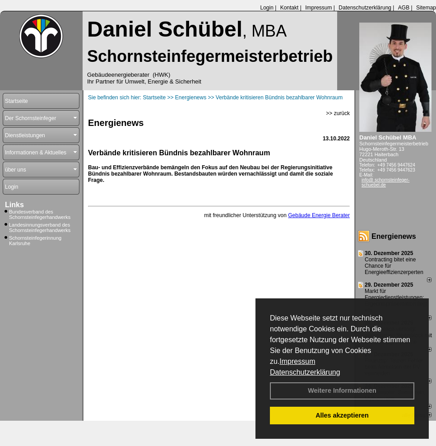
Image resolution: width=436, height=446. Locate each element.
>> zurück (338, 113)
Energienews (393, 236)
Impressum (297, 361)
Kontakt (289, 8)
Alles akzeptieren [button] (342, 415)
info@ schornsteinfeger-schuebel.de (385, 182)
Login (266, 8)
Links (14, 205)
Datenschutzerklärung (305, 372)
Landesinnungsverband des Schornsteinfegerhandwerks (39, 227)
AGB (403, 8)
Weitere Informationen (342, 390)
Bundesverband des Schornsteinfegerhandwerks (39, 214)
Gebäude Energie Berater (319, 215)
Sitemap (426, 8)
